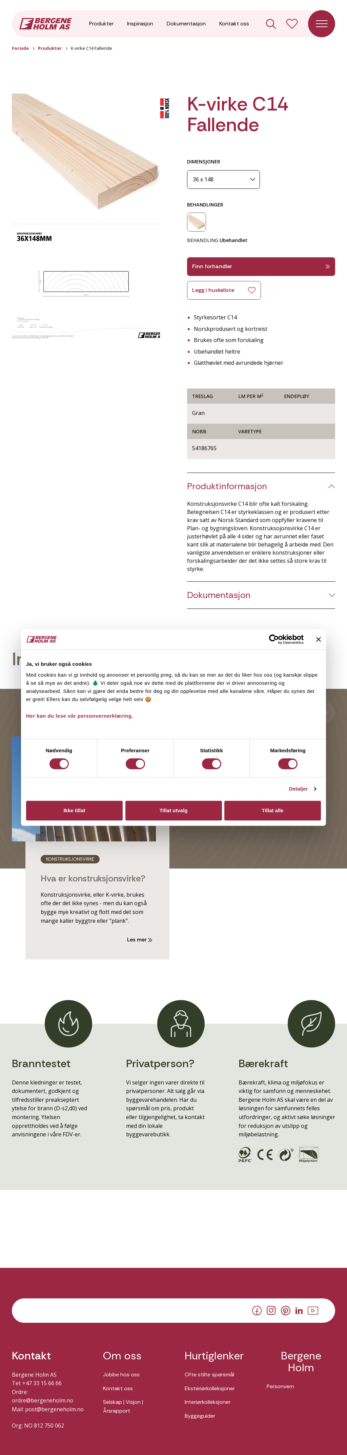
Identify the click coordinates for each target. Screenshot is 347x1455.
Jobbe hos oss (121, 1374)
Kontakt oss (234, 23)
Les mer (139, 939)
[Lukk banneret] (318, 639)
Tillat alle (273, 810)
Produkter (101, 23)
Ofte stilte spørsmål (209, 1374)
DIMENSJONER (203, 161)
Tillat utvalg (173, 810)
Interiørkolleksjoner (207, 1402)
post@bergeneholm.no (54, 1409)
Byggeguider (200, 1415)
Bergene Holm (301, 1362)
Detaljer (298, 789)
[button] (86, 154)
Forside (20, 48)
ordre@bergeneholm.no (42, 1400)
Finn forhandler (261, 266)
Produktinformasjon (227, 486)
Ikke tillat (74, 810)
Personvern (280, 1386)
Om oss (122, 1356)
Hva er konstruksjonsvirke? (93, 878)
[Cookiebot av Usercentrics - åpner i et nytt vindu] (274, 639)
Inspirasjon (140, 23)
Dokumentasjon (186, 23)
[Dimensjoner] (223, 179)
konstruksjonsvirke (70, 859)
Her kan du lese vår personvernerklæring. (79, 716)
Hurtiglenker (214, 1356)
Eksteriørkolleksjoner (210, 1388)
